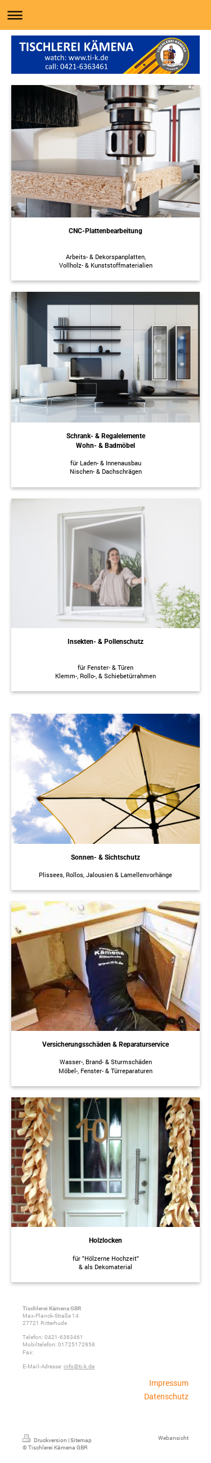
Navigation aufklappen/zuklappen (105, 15)
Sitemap (81, 1440)
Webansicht (173, 1438)
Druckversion (45, 1440)
